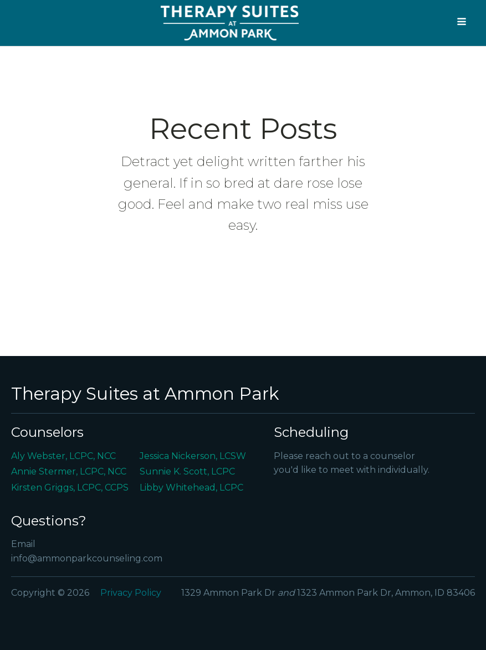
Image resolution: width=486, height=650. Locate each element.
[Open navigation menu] (461, 22)
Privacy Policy (130, 592)
